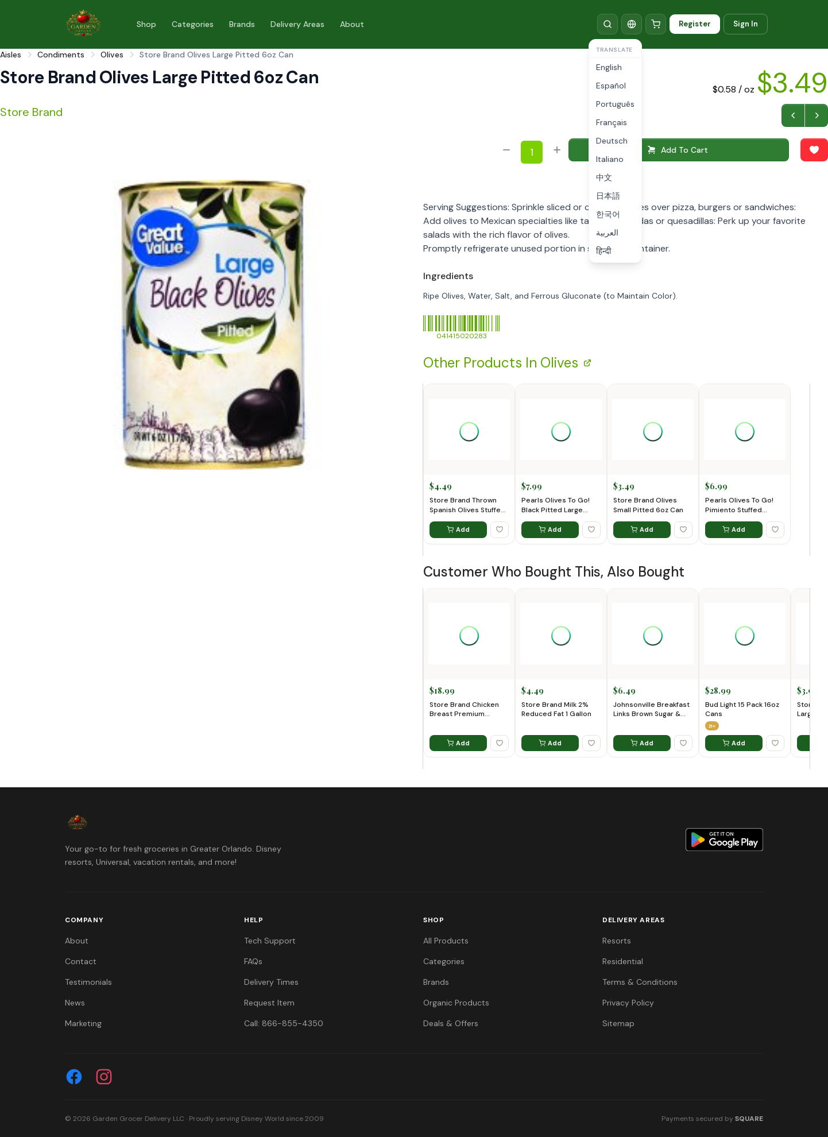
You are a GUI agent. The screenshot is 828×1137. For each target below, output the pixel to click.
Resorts (616, 940)
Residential (622, 961)
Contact (80, 961)
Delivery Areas (297, 24)
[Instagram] (104, 1077)
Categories (193, 24)
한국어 (608, 214)
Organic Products (456, 1002)
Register (695, 24)
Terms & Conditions (640, 982)
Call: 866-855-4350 (283, 1023)
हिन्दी (603, 251)
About (352, 24)
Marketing (83, 1023)
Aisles (10, 54)
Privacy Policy (628, 1002)
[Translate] (631, 24)
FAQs (253, 961)
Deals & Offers (450, 1023)
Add (458, 529)
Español (611, 85)
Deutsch (612, 141)
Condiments (60, 54)
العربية (607, 232)
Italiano (610, 159)
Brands (242, 24)
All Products (446, 940)
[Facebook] (74, 1077)
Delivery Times (271, 982)
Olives (111, 54)
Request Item (269, 1002)
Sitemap (618, 1023)
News (75, 1002)
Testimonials (88, 982)
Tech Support (270, 940)
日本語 (608, 196)
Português (615, 104)
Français (611, 122)
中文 (604, 177)
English (609, 67)
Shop (146, 24)
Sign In (745, 24)
